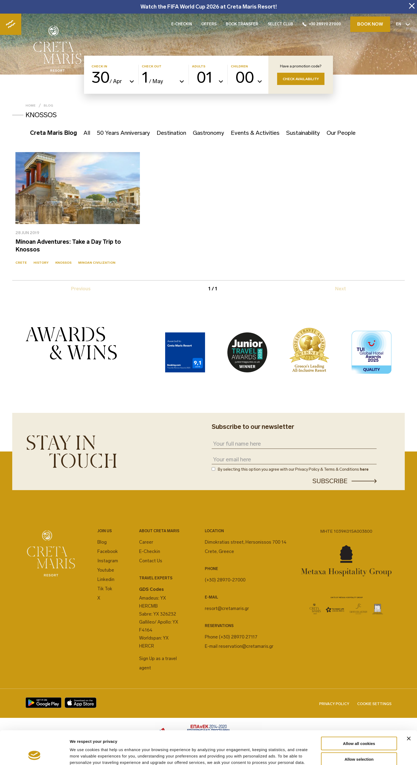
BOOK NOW (370, 24)
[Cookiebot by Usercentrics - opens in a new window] (34, 755)
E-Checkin (149, 551)
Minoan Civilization (96, 263)
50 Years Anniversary (123, 132)
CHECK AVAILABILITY (301, 79)
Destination (171, 132)
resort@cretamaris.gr (227, 608)
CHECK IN (99, 66)
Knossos (63, 263)
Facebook (107, 551)
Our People (341, 132)
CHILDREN (239, 66)
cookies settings (242, 737)
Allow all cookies (359, 712)
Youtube (105, 570)
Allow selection (358, 727)
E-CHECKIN (181, 24)
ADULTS (198, 66)
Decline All (359, 743)
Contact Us (150, 560)
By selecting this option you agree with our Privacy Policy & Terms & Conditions (293, 469)
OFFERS (208, 24)
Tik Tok (104, 588)
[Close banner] (409, 707)
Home (31, 105)
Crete (21, 263)
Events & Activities (255, 132)
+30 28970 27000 (321, 24)
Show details (279, 754)
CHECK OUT (151, 66)
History (41, 263)
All (87, 132)
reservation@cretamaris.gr (246, 646)
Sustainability (303, 132)
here (364, 469)
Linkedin (105, 579)
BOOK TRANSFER (242, 24)
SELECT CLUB (280, 24)
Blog (48, 105)
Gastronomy (208, 132)
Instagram (107, 560)
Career (146, 542)
